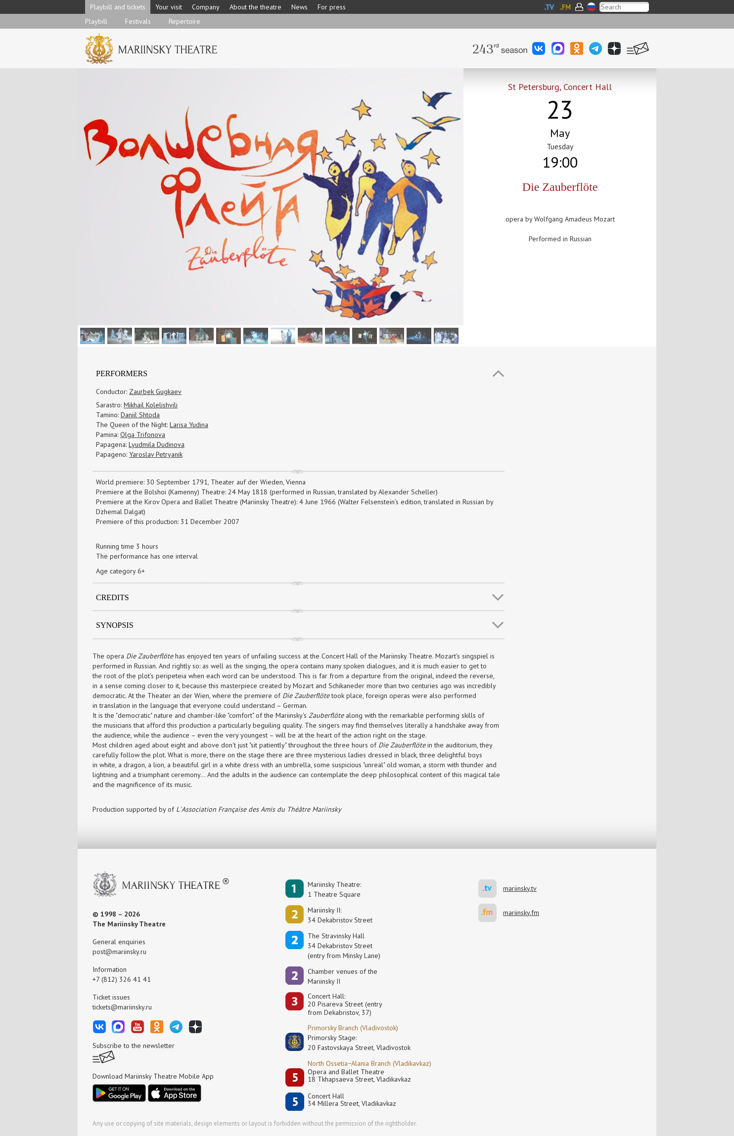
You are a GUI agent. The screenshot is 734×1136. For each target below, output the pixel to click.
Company (206, 6)
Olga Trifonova (142, 434)
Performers (121, 373)
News (299, 6)
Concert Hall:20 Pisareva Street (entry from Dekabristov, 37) (345, 1004)
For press (332, 6)
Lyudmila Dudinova (156, 444)
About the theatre (255, 6)
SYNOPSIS (115, 625)
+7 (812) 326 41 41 (121, 979)
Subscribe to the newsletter (133, 1045)
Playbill (96, 21)
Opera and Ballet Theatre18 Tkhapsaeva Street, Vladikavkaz (359, 1076)
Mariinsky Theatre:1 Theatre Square (334, 889)
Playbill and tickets (117, 6)
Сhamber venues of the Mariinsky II (342, 976)
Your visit (168, 6)
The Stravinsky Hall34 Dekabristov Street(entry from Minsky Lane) (344, 945)
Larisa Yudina (189, 424)
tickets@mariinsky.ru (122, 1007)
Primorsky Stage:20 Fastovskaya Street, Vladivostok (352, 1042)
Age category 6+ (120, 571)
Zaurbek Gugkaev (155, 391)
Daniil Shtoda (140, 414)
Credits (112, 597)
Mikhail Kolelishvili (151, 404)
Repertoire (184, 21)
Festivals (138, 21)
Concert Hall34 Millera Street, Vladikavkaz (352, 1100)
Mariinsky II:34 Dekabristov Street (340, 915)
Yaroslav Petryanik (156, 454)
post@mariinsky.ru (119, 951)
